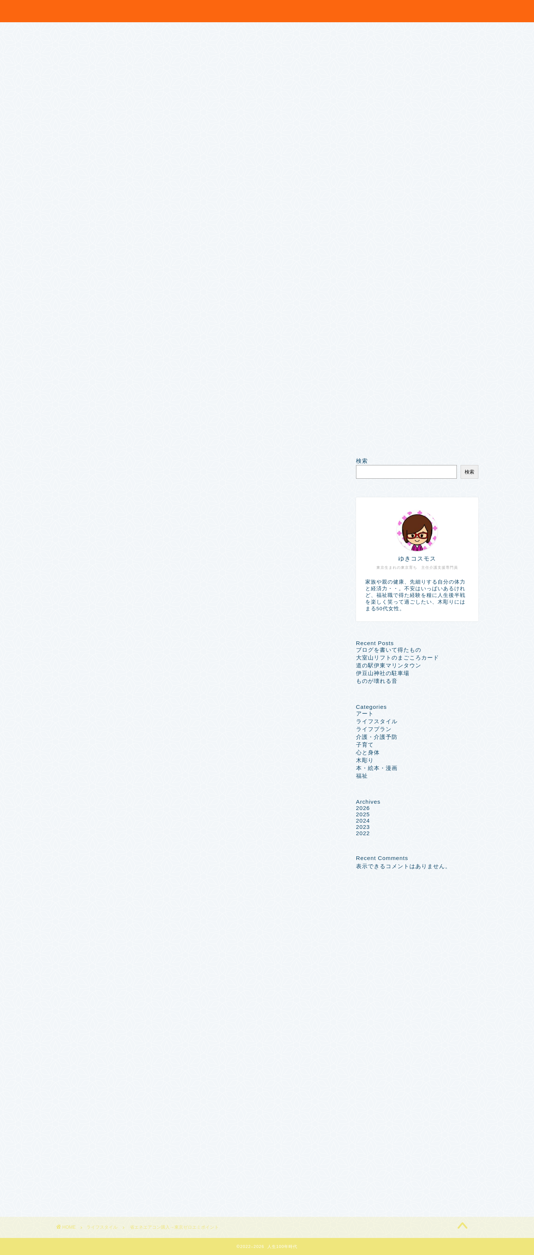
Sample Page (66, 426)
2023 (363, 827)
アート (365, 713)
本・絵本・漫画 (377, 768)
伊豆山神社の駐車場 (382, 673)
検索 (362, 461)
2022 (363, 833)
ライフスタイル (73, 468)
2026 (363, 808)
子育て (365, 744)
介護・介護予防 (377, 737)
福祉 (362, 776)
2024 (363, 820)
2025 (363, 814)
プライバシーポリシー (77, 433)
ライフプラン (374, 729)
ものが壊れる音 (377, 681)
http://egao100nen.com (128, 969)
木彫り (365, 760)
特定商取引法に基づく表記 (84, 441)
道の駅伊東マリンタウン (388, 665)
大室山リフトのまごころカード (397, 657)
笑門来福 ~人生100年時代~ (267, 9)
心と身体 (368, 752)
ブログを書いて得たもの (388, 650)
